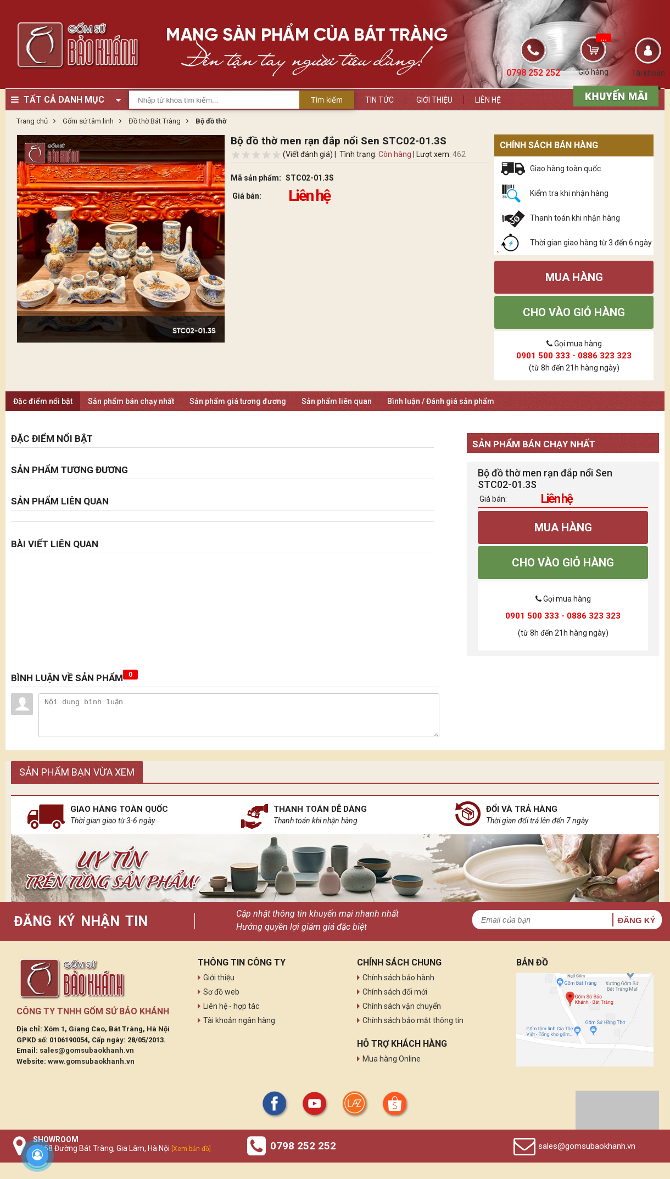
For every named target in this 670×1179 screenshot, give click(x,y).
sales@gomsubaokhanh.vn (87, 1050)
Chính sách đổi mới (394, 991)
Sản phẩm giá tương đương (237, 401)
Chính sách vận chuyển (401, 1006)
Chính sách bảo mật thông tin (413, 1020)
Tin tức (379, 100)
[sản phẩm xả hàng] (614, 94)
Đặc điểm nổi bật (42, 401)
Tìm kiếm (327, 100)
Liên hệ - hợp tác (231, 1006)
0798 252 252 (303, 1145)
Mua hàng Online (391, 1058)
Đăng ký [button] (636, 920)
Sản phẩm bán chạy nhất (131, 401)
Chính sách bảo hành (398, 977)
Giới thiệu (434, 100)
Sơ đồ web (221, 991)
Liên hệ (488, 100)
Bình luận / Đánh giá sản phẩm (440, 401)
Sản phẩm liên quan (337, 401)
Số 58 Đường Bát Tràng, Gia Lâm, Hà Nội (122, 1148)
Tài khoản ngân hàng (239, 1020)
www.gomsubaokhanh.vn (91, 1061)
